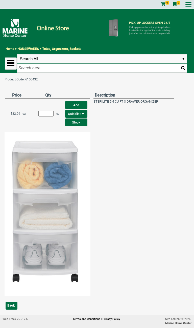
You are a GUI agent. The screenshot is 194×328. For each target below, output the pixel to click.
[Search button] (183, 68)
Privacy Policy (111, 319)
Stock (76, 122)
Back (11, 305)
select (183, 58)
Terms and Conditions (87, 319)
